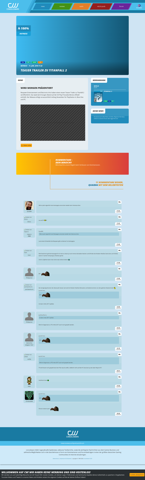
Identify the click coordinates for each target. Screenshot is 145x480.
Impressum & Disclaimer (65, 464)
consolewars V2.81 (87, 464)
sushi (81, 6)
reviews (62, 6)
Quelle (95, 88)
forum (121, 6)
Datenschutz (56, 464)
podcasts (76, 449)
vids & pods (101, 6)
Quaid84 (93, 185)
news (43, 6)
